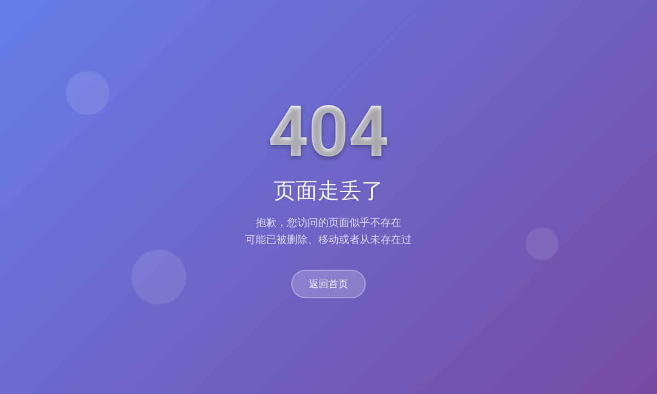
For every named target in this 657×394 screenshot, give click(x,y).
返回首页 (328, 284)
